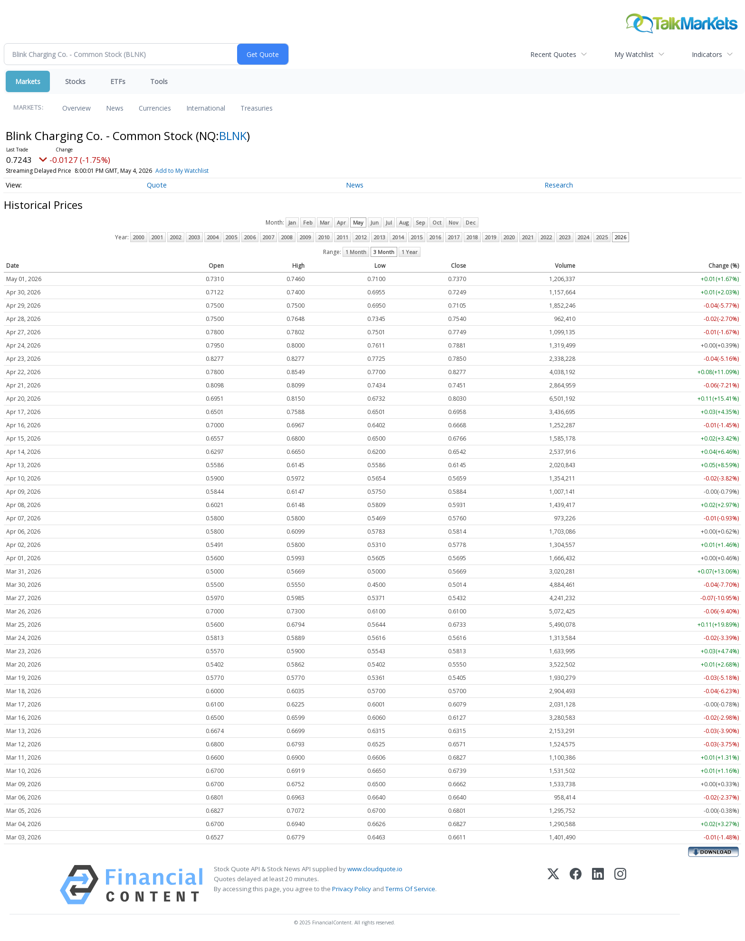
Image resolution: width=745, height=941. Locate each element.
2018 (472, 237)
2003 (194, 237)
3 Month (383, 251)
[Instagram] (620, 884)
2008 (287, 237)
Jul (389, 222)
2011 (342, 237)
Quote (157, 184)
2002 (175, 237)
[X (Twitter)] (553, 884)
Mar (325, 222)
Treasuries (256, 108)
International (205, 108)
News (115, 108)
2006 (250, 237)
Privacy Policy (351, 889)
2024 (583, 237)
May (358, 222)
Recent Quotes (553, 54)
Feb (308, 222)
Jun (375, 222)
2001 (157, 237)
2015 (416, 237)
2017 (453, 237)
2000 (138, 237)
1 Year (409, 251)
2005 (231, 237)
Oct (436, 222)
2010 (324, 237)
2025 (602, 237)
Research (558, 184)
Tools (159, 81)
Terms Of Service (410, 889)
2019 (491, 237)
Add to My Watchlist (199, 171)
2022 (546, 237)
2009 (305, 237)
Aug (404, 222)
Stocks (75, 81)
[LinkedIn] (598, 884)
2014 (398, 237)
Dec (471, 222)
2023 (565, 237)
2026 (620, 237)
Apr (341, 222)
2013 (379, 237)
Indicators (707, 54)
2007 (268, 237)
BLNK (233, 135)
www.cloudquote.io (374, 869)
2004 (213, 237)
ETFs (117, 81)
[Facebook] (575, 884)
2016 (435, 237)
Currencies (155, 108)
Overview (76, 108)
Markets (27, 81)
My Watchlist (634, 54)
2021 (528, 237)
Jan (292, 222)
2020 (509, 237)
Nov (453, 222)
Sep (420, 222)
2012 (361, 237)
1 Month (355, 251)
